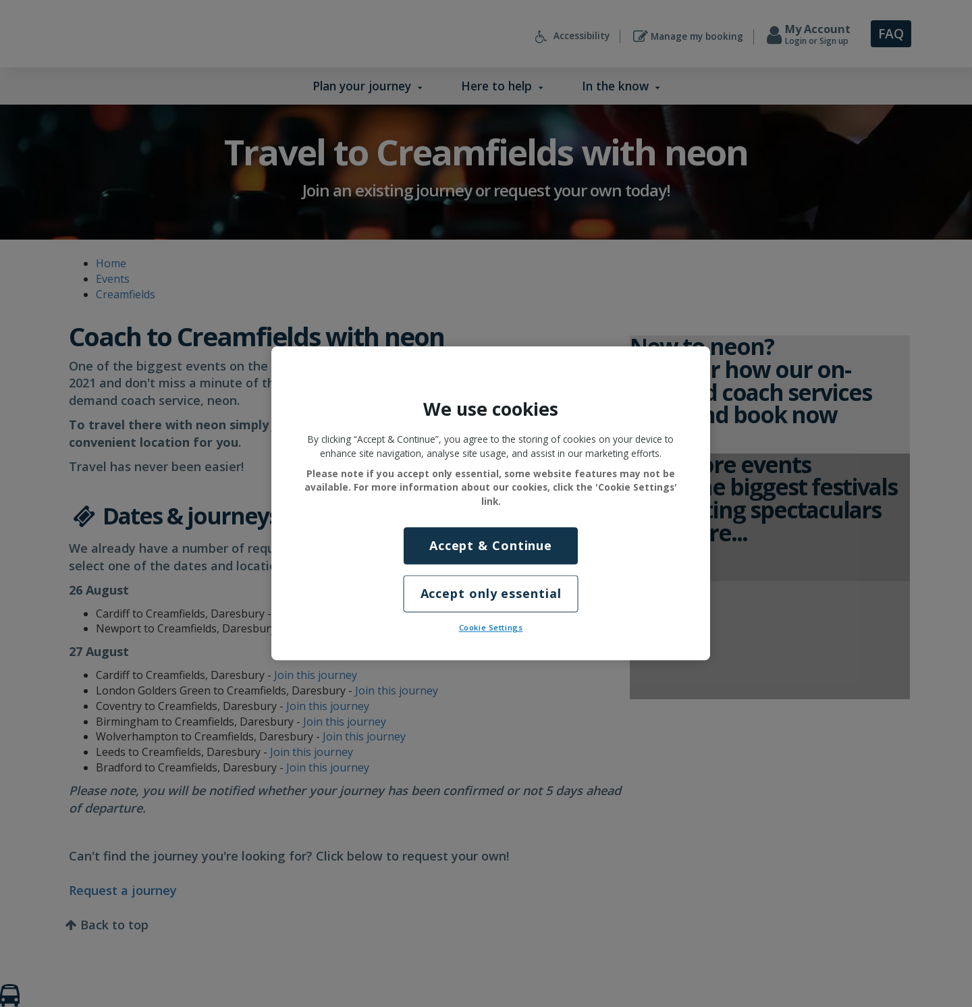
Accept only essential (491, 594)
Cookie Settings (491, 628)
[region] (490, 503)
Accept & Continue (490, 545)
